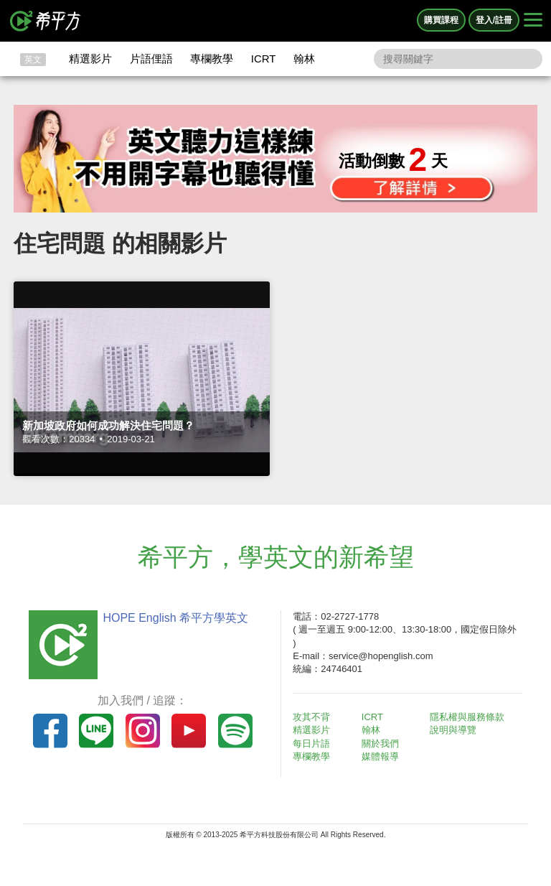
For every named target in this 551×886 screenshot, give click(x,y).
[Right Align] (533, 21)
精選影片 (90, 58)
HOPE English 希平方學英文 (175, 618)
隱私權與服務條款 (467, 717)
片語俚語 (151, 58)
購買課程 (441, 20)
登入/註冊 (494, 20)
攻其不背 (311, 717)
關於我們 (380, 743)
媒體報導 (380, 756)
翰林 (304, 58)
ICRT (263, 58)
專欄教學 (211, 58)
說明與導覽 (453, 729)
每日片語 (311, 743)
